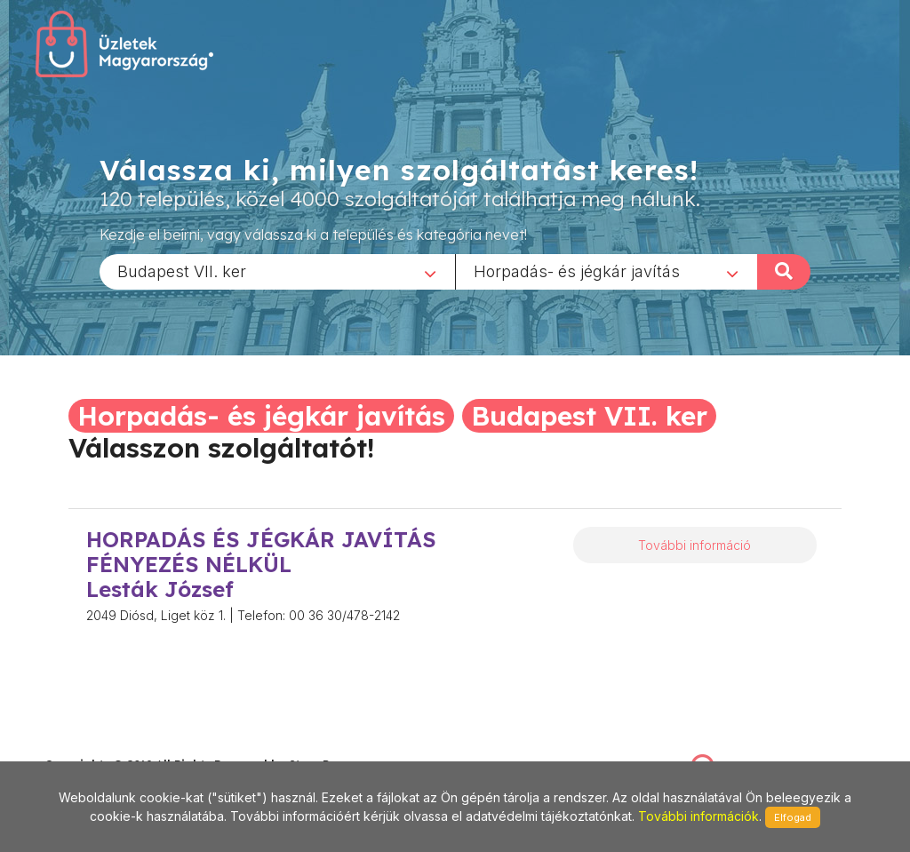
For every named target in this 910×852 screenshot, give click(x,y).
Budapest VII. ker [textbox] (181, 270)
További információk (698, 816)
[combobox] (277, 271)
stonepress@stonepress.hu (116, 745)
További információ (694, 545)
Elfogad (792, 817)
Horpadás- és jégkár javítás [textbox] (577, 270)
